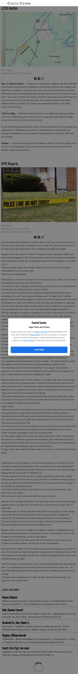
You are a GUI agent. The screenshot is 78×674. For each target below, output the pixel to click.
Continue (39, 349)
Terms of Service (41, 331)
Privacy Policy (35, 334)
